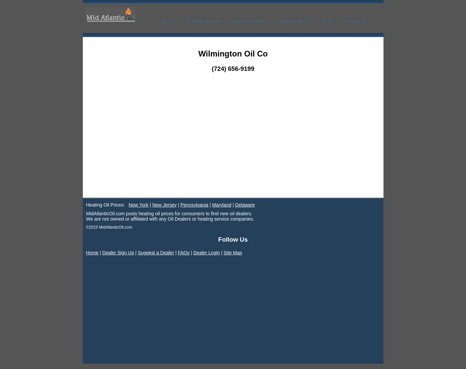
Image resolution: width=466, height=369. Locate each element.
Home (92, 252)
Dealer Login (206, 252)
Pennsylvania (194, 205)
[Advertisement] (233, 147)
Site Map (233, 252)
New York (138, 205)
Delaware (245, 205)
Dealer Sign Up (118, 252)
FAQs (183, 252)
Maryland (221, 205)
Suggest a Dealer (156, 252)
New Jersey (164, 205)
